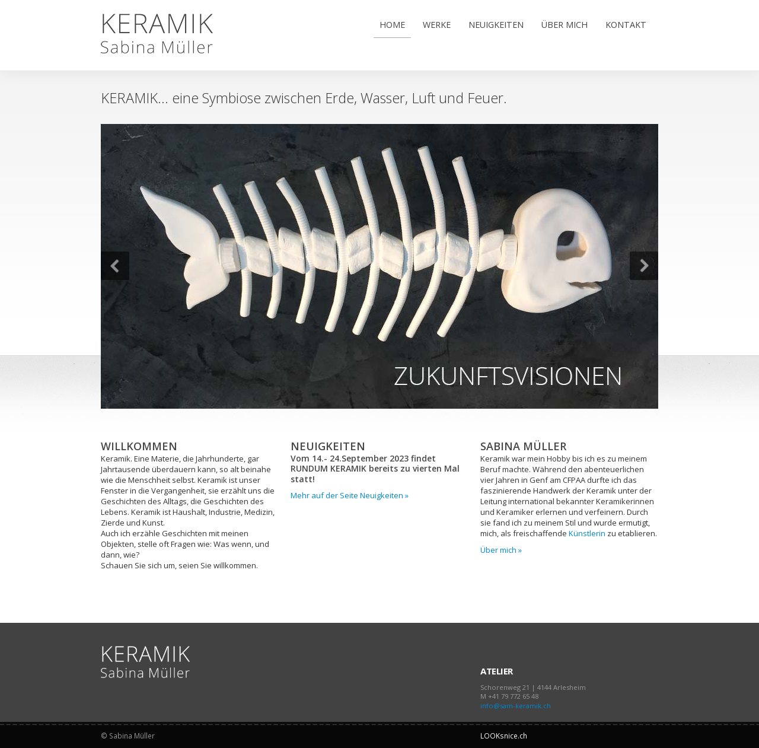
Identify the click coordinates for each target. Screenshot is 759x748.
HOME (392, 24)
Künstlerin (587, 533)
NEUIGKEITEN (496, 24)
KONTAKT (625, 24)
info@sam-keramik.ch (515, 705)
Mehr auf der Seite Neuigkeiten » (350, 495)
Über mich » (501, 550)
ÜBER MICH (564, 24)
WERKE (437, 24)
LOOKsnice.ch (503, 735)
